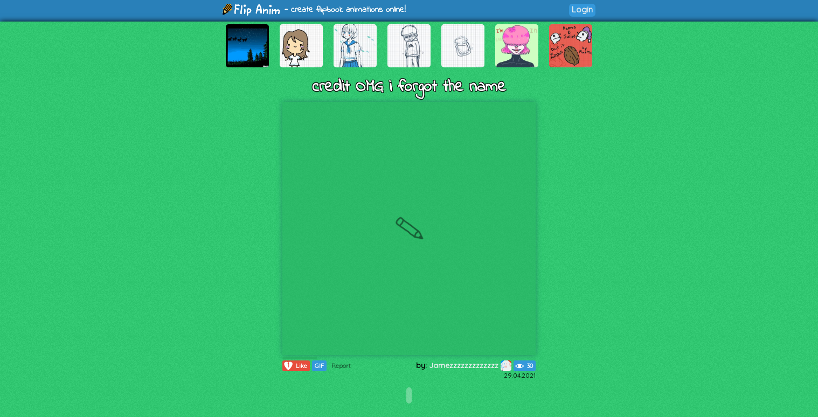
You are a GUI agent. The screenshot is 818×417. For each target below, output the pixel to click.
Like (295, 365)
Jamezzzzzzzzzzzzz (470, 365)
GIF (319, 366)
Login (582, 9)
